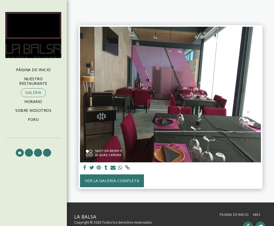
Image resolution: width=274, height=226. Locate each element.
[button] (20, 153)
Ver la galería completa (112, 180)
